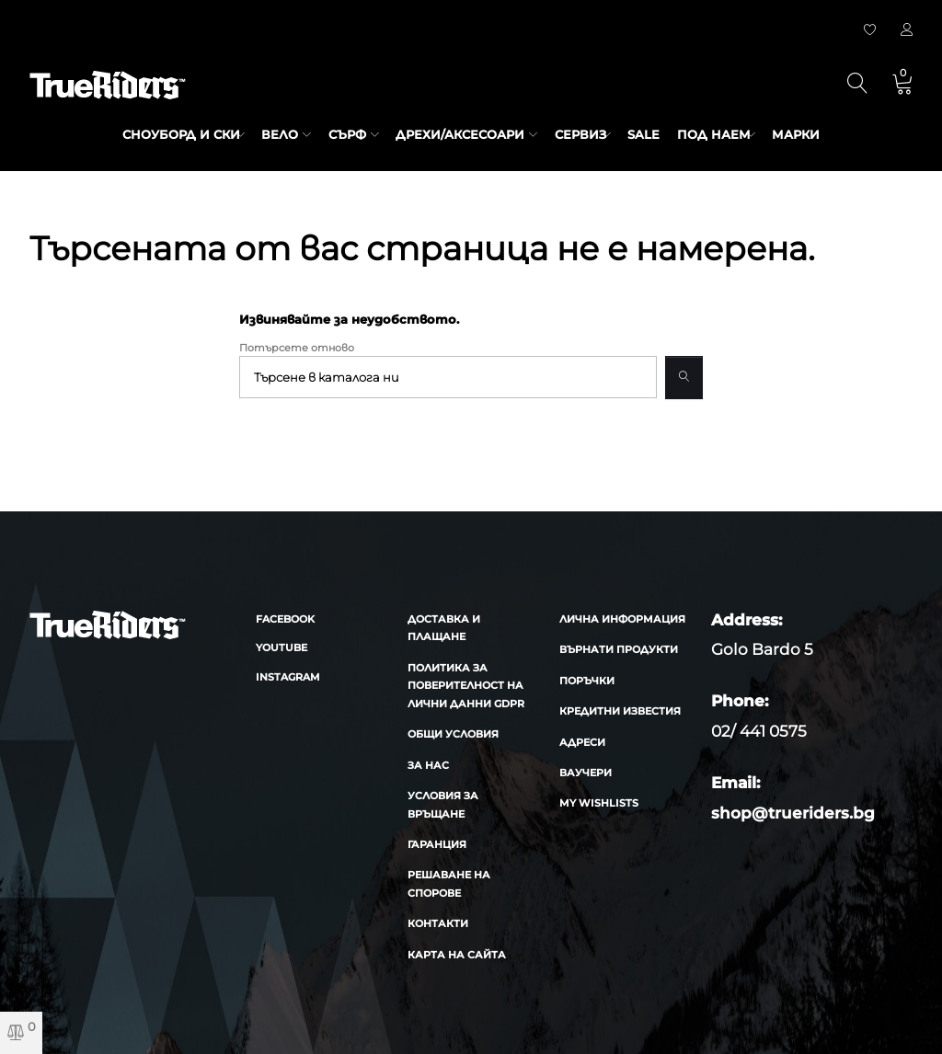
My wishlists (598, 802)
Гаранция (437, 844)
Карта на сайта (457, 954)
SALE (648, 134)
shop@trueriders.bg (793, 813)
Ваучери (585, 772)
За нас (428, 765)
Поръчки (587, 680)
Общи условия (453, 733)
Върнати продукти (618, 649)
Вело (276, 134)
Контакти (438, 923)
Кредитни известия (620, 711)
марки (809, 134)
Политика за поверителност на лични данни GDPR (466, 685)
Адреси (582, 742)
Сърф (343, 134)
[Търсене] (447, 377)
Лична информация (622, 619)
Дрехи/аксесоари (456, 134)
